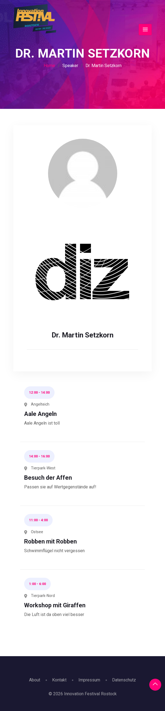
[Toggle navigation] (145, 29)
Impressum (89, 679)
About (34, 679)
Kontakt (59, 679)
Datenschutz (124, 679)
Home (49, 65)
